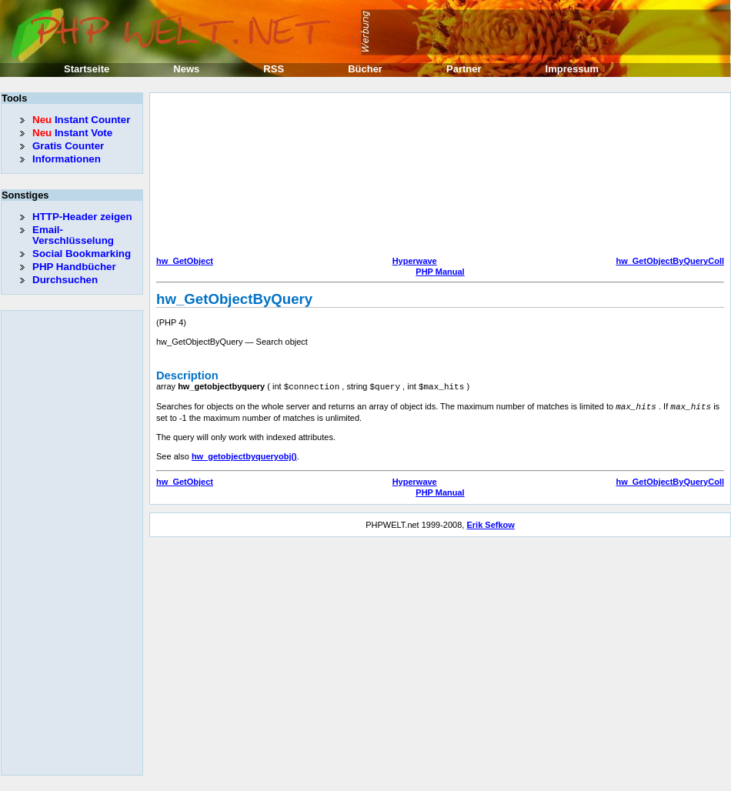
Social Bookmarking (81, 253)
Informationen (66, 159)
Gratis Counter (68, 146)
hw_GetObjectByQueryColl (670, 260)
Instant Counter (81, 119)
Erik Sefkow (490, 523)
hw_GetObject (184, 260)
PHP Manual (440, 271)
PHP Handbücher (74, 266)
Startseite (86, 69)
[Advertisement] (234, 176)
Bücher (365, 69)
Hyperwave (414, 260)
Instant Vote (72, 133)
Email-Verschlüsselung (73, 235)
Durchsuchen (65, 279)
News (186, 69)
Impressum (572, 69)
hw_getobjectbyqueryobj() (244, 454)
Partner (464, 69)
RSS (273, 69)
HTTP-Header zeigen (82, 216)
